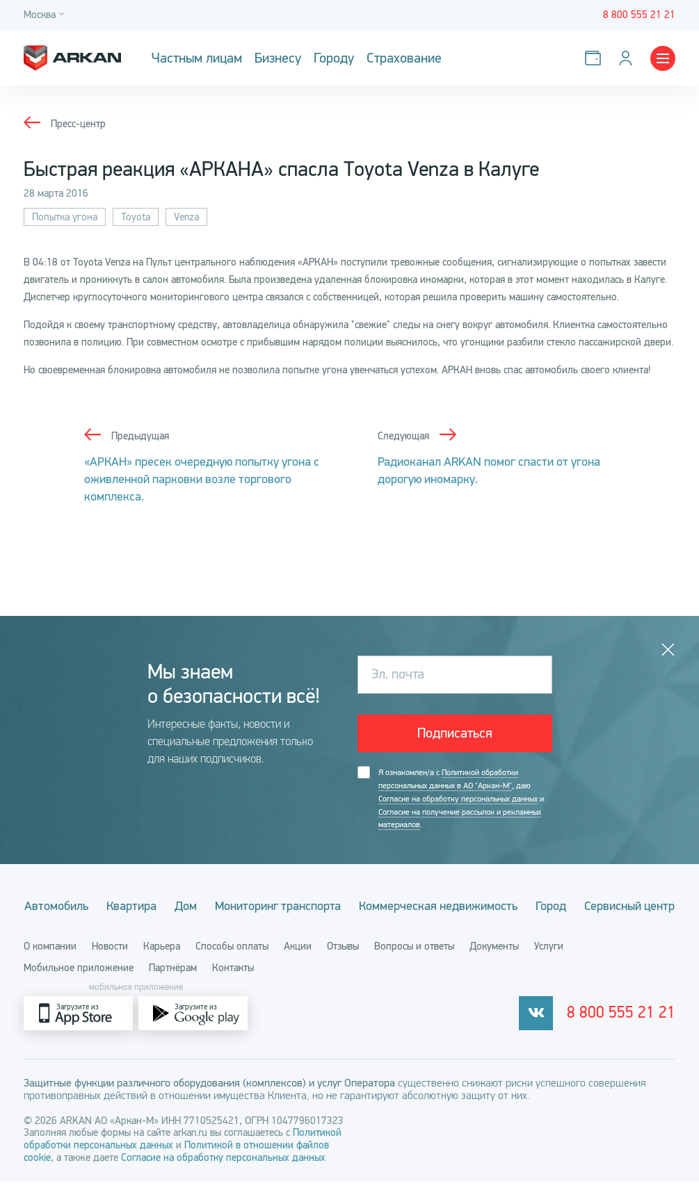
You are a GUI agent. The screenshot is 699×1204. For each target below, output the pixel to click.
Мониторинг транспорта (323, 904)
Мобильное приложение (79, 990)
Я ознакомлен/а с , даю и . (461, 798)
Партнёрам (173, 990)
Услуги (548, 969)
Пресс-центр (78, 123)
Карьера (161, 969)
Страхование (404, 58)
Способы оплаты (231, 969)
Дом (229, 904)
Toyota (135, 217)
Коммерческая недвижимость (485, 904)
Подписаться (454, 733)
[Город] (46, 15)
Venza (186, 217)
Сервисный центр (350, 928)
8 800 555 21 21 (626, 1036)
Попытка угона (64, 217)
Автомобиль (95, 904)
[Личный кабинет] (628, 58)
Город (600, 904)
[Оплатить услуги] (595, 58)
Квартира (172, 904)
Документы (494, 969)
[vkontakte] (546, 1036)
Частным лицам (197, 58)
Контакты (233, 990)
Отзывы (343, 969)
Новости (110, 969)
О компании (50, 969)
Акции (298, 969)
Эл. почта (397, 674)
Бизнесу (278, 58)
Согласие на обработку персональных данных (458, 798)
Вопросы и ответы (414, 969)
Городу (334, 58)
